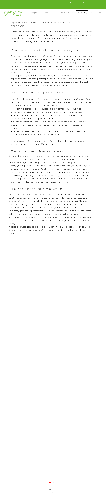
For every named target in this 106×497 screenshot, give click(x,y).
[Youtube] (50, 483)
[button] (99, 12)
